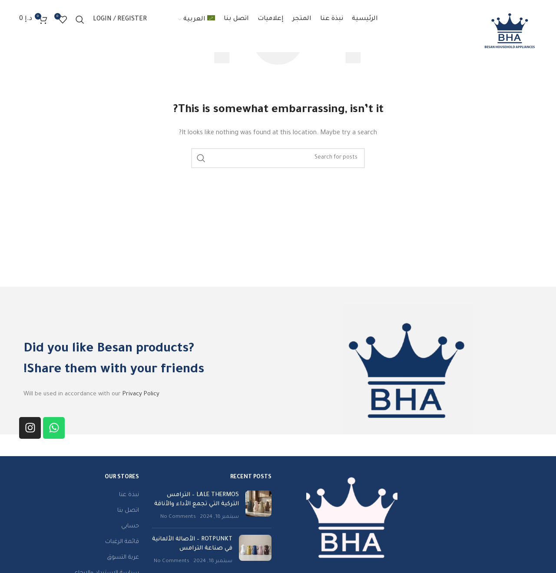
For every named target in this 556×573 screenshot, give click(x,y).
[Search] (80, 19)
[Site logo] (510, 30)
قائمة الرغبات (122, 542)
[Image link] (351, 517)
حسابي (130, 526)
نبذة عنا (129, 495)
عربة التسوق (123, 557)
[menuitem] (196, 19)
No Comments (178, 517)
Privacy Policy (140, 394)
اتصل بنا (128, 510)
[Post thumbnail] (258, 505)
